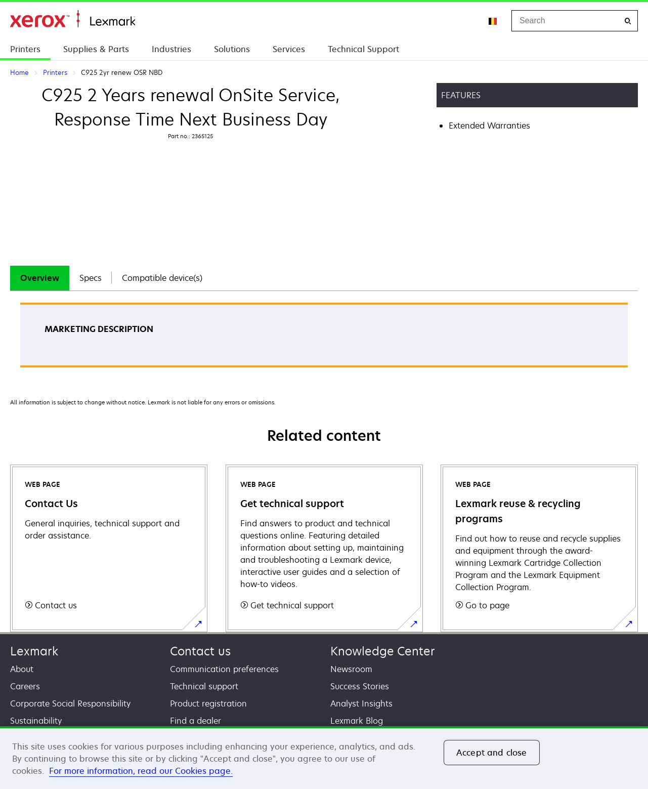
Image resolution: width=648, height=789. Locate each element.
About (21, 669)
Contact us (200, 651)
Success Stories (359, 686)
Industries (171, 49)
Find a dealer (195, 720)
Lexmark (34, 651)
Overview (39, 277)
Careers (25, 686)
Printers (25, 49)
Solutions (232, 49)
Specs (90, 277)
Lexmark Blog (356, 720)
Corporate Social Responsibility (70, 703)
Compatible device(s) (162, 277)
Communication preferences (224, 669)
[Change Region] (493, 21)
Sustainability (36, 720)
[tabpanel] (324, 338)
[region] (324, 757)
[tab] (39, 278)
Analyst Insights (361, 703)
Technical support (204, 686)
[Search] (628, 21)
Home (72, 19)
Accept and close (491, 752)
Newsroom (351, 669)
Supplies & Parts (96, 49)
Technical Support (363, 49)
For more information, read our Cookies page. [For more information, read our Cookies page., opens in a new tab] (141, 770)
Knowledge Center (382, 651)
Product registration (208, 703)
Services (289, 49)
